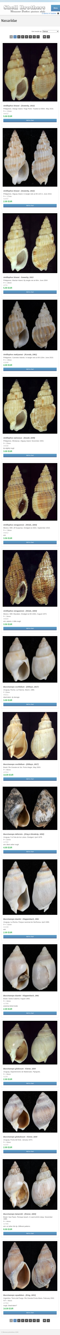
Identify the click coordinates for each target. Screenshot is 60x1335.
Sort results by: (37, 31)
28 (44, 37)
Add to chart (30, 120)
